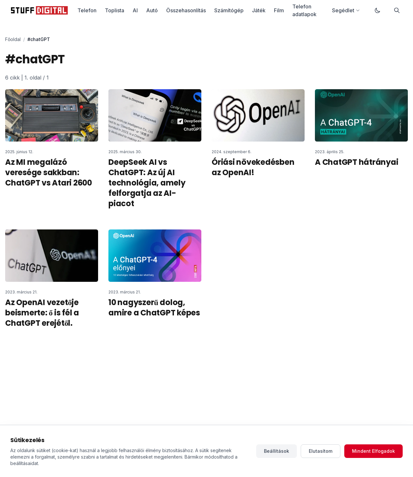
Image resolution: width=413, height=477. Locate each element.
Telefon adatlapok (304, 10)
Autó (152, 10)
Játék (259, 10)
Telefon (86, 10)
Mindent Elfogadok (373, 451)
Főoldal (13, 39)
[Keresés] (397, 10)
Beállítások (276, 451)
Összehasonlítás (186, 10)
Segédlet (346, 10)
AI (135, 10)
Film (279, 10)
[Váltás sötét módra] (377, 10)
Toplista (114, 10)
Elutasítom (320, 451)
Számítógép (229, 10)
